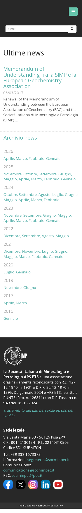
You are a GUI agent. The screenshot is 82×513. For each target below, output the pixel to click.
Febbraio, (37, 158)
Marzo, (22, 158)
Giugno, (65, 173)
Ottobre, (30, 173)
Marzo (21, 302)
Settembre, (48, 173)
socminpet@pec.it (27, 475)
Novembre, (13, 173)
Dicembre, (12, 235)
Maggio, (10, 178)
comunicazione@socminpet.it (28, 470)
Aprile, (9, 158)
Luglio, (58, 194)
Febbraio (51, 199)
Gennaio (53, 158)
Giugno (29, 287)
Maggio (62, 235)
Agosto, (44, 194)
